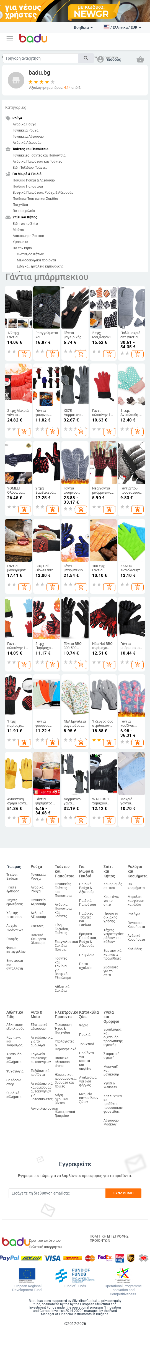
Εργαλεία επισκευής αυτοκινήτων (41, 1058)
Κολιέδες (135, 949)
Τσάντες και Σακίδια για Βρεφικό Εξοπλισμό (63, 968)
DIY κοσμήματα (136, 886)
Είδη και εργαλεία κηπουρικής (40, 266)
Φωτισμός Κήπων (30, 254)
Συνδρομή (123, 1193)
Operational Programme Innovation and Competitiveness (123, 1290)
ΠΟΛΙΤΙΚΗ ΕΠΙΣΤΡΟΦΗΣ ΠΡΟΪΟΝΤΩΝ (109, 1238)
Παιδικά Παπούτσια (28, 186)
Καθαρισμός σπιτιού (113, 886)
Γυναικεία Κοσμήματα (136, 925)
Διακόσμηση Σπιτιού (28, 236)
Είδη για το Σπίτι (25, 224)
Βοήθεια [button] (83, 27)
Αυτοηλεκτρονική (44, 1108)
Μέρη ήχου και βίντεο (61, 1099)
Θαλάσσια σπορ (13, 1082)
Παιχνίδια (20, 205)
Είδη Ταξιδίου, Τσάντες (30, 168)
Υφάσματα (20, 242)
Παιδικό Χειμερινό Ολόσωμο (38, 939)
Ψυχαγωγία (15, 1071)
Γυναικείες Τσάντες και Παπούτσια (39, 155)
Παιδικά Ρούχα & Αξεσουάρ (34, 180)
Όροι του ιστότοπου (45, 1240)
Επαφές (12, 939)
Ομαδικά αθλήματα (14, 1095)
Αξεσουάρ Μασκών (111, 1122)
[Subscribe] (57, 1193)
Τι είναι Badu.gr (12, 876)
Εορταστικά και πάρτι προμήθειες (112, 954)
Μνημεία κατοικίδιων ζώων (88, 1098)
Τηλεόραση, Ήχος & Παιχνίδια (63, 1028)
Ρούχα (36, 866)
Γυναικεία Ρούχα (25, 130)
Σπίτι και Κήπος (109, 871)
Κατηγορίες (15, 107)
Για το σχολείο (24, 211)
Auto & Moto (36, 1014)
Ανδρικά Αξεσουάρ (27, 143)
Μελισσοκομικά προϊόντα (36, 260)
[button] (9, 38)
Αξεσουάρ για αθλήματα (14, 1058)
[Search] (40, 58)
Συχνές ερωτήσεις (14, 902)
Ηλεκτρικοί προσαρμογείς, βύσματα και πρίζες (66, 1080)
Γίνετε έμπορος (12, 889)
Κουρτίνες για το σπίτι (111, 901)
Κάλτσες (37, 926)
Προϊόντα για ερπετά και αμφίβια (86, 1061)
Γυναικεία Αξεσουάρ (28, 136)
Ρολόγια (134, 914)
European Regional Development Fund (27, 1288)
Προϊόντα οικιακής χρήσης (111, 917)
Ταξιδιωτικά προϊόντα (40, 1073)
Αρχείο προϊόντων (14, 928)
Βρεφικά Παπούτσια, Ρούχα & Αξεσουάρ (43, 193)
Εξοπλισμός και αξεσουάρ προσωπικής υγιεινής (113, 1037)
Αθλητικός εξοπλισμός (15, 1027)
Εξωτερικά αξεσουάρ (39, 1027)
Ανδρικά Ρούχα (24, 124)
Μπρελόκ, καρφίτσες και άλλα (136, 901)
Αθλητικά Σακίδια (62, 989)
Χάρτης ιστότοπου (14, 915)
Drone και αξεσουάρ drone (62, 1062)
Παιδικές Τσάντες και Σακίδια (35, 199)
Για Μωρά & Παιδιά (86, 871)
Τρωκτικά (86, 1044)
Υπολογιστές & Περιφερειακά (65, 1045)
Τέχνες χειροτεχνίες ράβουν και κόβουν (113, 936)
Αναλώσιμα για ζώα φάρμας (88, 1081)
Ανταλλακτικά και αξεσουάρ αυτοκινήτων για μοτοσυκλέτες (42, 1091)
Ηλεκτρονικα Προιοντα (66, 1014)
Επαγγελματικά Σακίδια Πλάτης (66, 945)
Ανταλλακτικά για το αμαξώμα (42, 1041)
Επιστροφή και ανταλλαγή (14, 964)
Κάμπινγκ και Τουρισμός (14, 1041)
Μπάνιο (18, 230)
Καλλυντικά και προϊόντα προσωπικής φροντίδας (113, 1104)
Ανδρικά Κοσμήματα (136, 937)
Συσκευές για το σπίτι (111, 971)
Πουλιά (84, 1035)
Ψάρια (83, 1025)
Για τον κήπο (22, 248)
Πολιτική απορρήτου (45, 1247)
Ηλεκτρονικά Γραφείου (65, 1114)
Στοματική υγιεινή (112, 1056)
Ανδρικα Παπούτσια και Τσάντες (37, 161)
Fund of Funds (75, 1286)
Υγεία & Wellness (110, 1085)
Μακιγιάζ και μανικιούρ (111, 1070)
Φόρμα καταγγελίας (15, 950)
